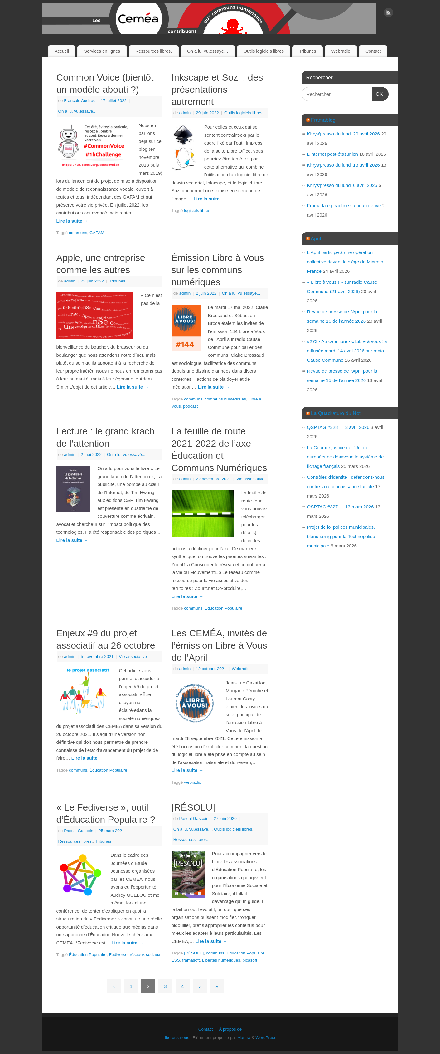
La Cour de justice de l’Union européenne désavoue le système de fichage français (345, 457)
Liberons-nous (175, 1037)
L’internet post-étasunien (332, 154)
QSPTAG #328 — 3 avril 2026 (338, 427)
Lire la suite (72, 220)
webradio (192, 782)
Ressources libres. (153, 51)
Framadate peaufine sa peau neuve (344, 205)
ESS (176, 960)
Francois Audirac (79, 100)
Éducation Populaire (223, 608)
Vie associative (250, 479)
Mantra (243, 1037)
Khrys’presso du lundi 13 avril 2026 (343, 165)
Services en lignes (102, 51)
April (316, 238)
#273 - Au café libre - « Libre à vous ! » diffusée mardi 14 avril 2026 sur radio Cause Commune (347, 351)
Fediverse (118, 954)
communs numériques (225, 399)
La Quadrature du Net (336, 413)
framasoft (191, 960)
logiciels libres (197, 210)
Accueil (62, 51)
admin (185, 112)
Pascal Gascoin (78, 830)
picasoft (250, 960)
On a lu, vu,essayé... (77, 111)
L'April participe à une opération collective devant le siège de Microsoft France (346, 262)
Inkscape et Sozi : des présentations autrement (217, 89)
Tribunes (307, 51)
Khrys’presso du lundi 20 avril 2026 (343, 133)
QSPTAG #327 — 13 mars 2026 (340, 506)
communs (78, 232)
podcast (190, 406)
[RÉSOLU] (193, 807)
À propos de (230, 1029)
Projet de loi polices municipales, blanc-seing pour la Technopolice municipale (341, 536)
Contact (373, 51)
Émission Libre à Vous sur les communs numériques (218, 269)
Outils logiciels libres (264, 51)
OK (377, 93)
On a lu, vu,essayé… (207, 51)
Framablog (323, 120)
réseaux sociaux (145, 954)
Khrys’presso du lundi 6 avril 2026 (342, 185)
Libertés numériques (221, 960)
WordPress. (267, 1037)
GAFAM (96, 232)
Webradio (340, 51)
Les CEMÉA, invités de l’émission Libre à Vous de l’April (219, 645)
